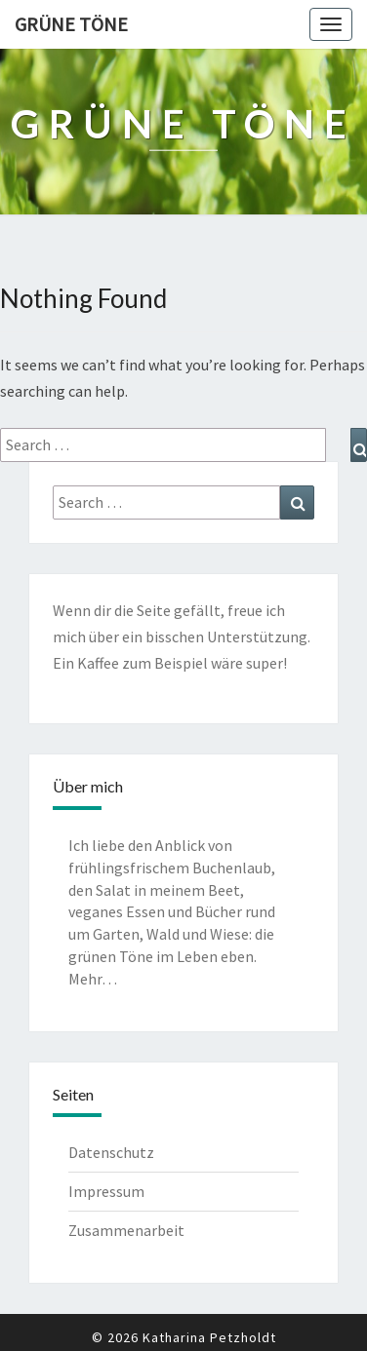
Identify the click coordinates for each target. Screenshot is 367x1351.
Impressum (106, 1191)
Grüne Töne (71, 24)
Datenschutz (111, 1152)
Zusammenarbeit (126, 1230)
